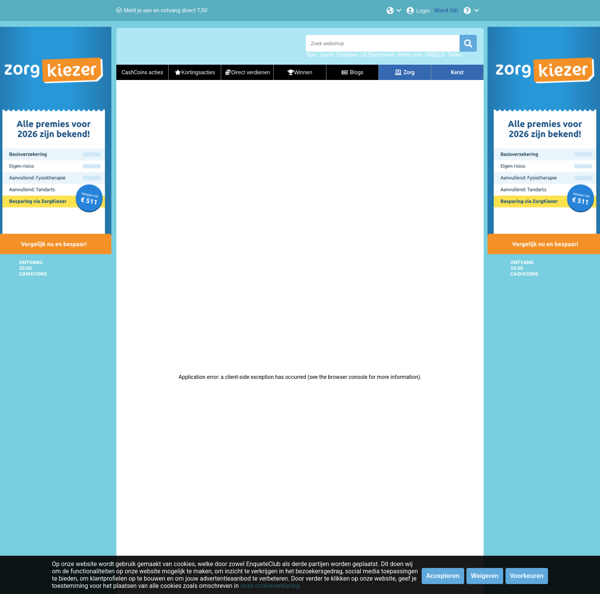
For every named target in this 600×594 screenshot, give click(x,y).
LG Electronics (377, 55)
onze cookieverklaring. (270, 585)
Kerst (457, 72)
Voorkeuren (527, 576)
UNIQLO (435, 55)
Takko (454, 55)
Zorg (405, 72)
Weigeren (485, 576)
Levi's (326, 55)
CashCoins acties (142, 72)
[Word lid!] (446, 10)
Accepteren (443, 576)
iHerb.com (410, 55)
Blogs (352, 72)
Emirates (346, 55)
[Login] (418, 10)
